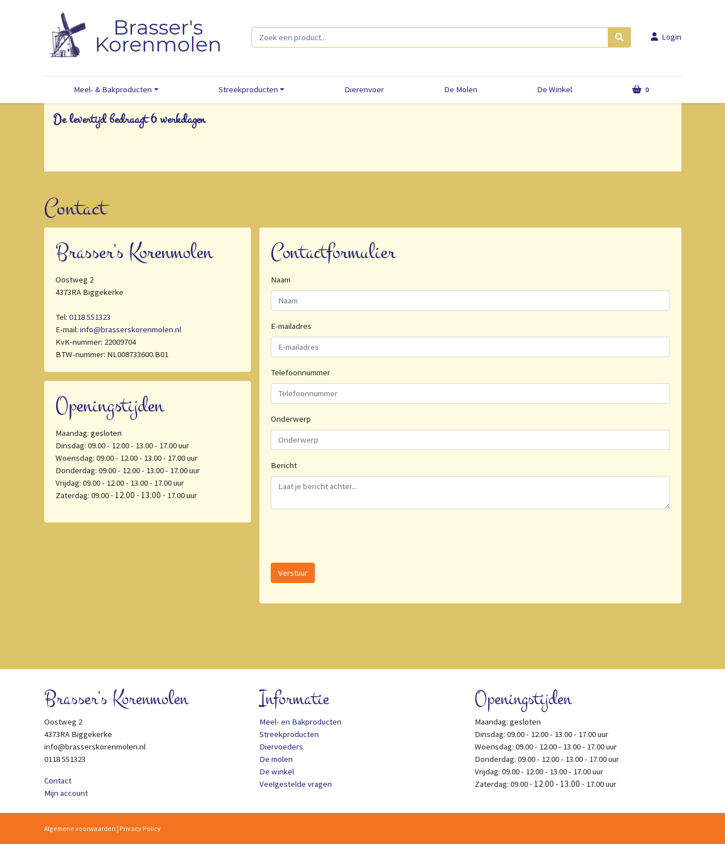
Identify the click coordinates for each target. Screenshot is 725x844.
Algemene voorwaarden (80, 828)
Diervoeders (281, 747)
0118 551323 (89, 317)
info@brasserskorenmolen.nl (130, 329)
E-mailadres (291, 326)
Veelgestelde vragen (295, 784)
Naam (281, 280)
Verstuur (293, 573)
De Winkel (554, 89)
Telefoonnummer (300, 372)
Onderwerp (291, 419)
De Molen (460, 89)
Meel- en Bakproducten (300, 722)
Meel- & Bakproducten (113, 89)
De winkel (276, 771)
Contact (57, 781)
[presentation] (357, 541)
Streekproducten (248, 89)
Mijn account (66, 793)
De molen (276, 759)
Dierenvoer (364, 89)
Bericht (284, 465)
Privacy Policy (140, 828)
